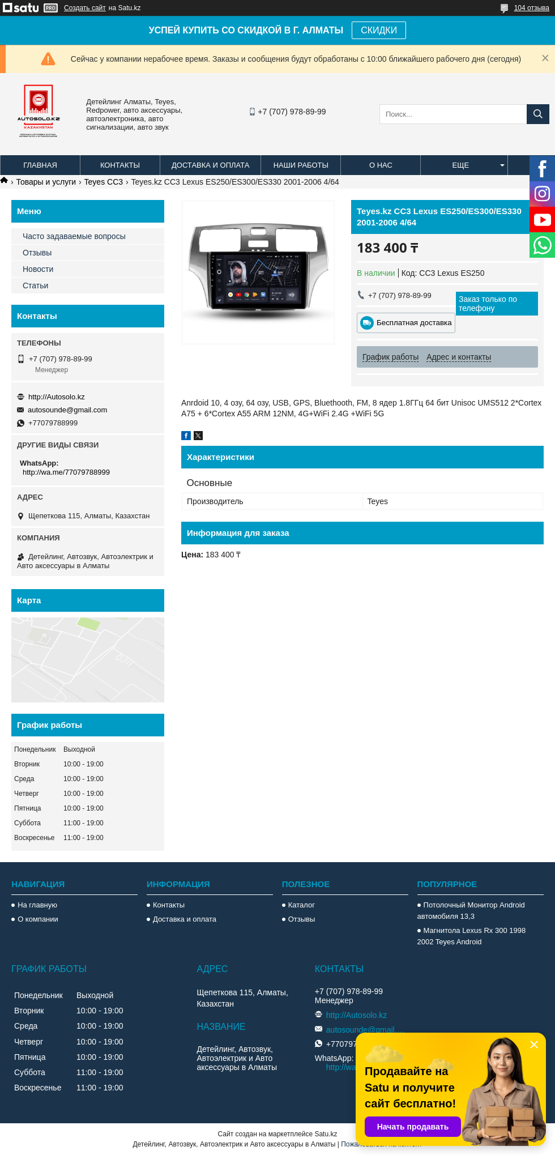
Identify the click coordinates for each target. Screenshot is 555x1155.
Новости (38, 269)
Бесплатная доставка (414, 322)
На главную (37, 905)
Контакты (120, 165)
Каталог (301, 905)
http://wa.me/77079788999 (66, 472)
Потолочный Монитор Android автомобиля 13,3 (471, 910)
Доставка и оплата (210, 165)
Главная (40, 165)
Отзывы (37, 252)
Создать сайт (85, 8)
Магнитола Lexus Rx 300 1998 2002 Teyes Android (471, 936)
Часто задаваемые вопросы (74, 236)
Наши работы (301, 165)
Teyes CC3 (103, 181)
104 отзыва (531, 8)
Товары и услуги (46, 181)
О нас (380, 165)
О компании (38, 919)
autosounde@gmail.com (67, 410)
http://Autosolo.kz (56, 397)
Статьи (35, 285)
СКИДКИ (379, 30)
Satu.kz (325, 1134)
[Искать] (538, 114)
